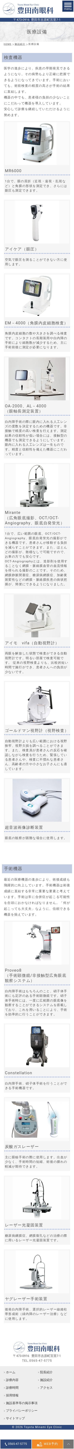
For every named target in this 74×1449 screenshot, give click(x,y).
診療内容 (12, 1380)
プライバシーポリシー (21, 1410)
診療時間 (12, 1388)
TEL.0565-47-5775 (37, 1360)
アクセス (46, 1388)
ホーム (10, 1372)
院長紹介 (46, 1372)
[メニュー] (67, 6)
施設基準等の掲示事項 (21, 1403)
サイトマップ (15, 1418)
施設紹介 (46, 1380)
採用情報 (12, 1395)
